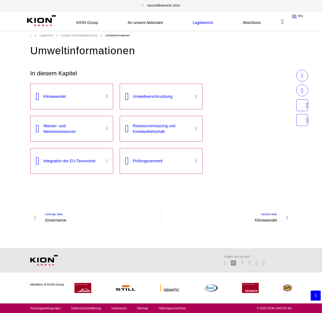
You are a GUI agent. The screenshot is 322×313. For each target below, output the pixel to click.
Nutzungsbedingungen (45, 308)
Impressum (118, 308)
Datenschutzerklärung (86, 308)
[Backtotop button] (316, 296)
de (294, 16)
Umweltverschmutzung (152, 96)
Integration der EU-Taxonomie (69, 161)
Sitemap (142, 308)
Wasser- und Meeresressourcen (59, 129)
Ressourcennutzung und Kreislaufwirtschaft (154, 129)
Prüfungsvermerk (148, 161)
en (300, 16)
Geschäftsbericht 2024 (163, 5)
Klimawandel (54, 96)
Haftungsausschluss (172, 308)
